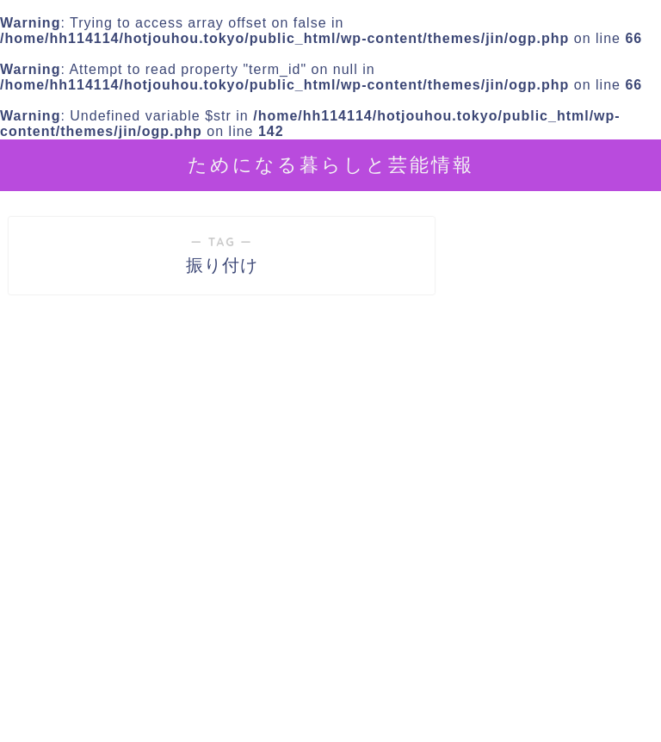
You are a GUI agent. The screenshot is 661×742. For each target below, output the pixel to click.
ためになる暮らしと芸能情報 (331, 164)
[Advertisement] (554, 604)
